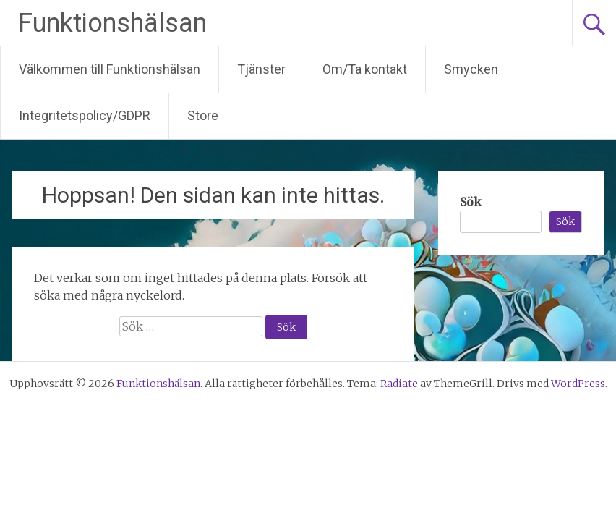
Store (202, 115)
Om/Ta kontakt (364, 69)
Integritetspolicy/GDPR (84, 115)
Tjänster (261, 69)
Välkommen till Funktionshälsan (109, 69)
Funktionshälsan (112, 23)
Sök (471, 202)
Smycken (471, 69)
